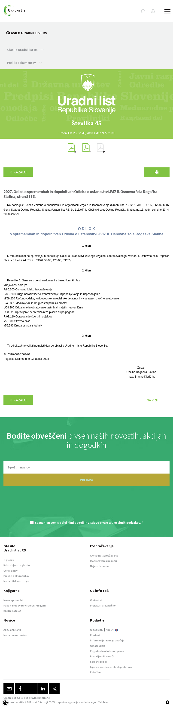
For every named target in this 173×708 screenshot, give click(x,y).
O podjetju (96, 629)
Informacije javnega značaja (107, 640)
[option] (86, 123)
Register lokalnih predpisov (107, 651)
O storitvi (96, 600)
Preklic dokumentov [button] (24, 63)
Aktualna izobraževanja (104, 555)
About (112, 629)
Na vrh (152, 400)
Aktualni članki (12, 629)
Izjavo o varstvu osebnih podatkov (115, 522)
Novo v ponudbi (13, 600)
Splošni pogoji (98, 661)
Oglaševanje (97, 645)
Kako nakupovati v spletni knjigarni (24, 605)
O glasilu (8, 560)
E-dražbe (95, 672)
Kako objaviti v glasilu (16, 565)
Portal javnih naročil (102, 656)
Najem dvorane (99, 566)
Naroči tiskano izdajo (16, 581)
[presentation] (87, 506)
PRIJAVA (86, 479)
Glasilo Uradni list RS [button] (25, 50)
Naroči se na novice (15, 635)
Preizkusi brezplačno (103, 605)
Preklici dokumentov (16, 576)
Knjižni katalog (12, 611)
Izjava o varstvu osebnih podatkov (111, 667)
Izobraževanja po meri (103, 561)
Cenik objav (10, 570)
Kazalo (18, 172)
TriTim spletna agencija (63, 702)
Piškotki (32, 702)
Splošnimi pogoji (72, 522)
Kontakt (95, 635)
